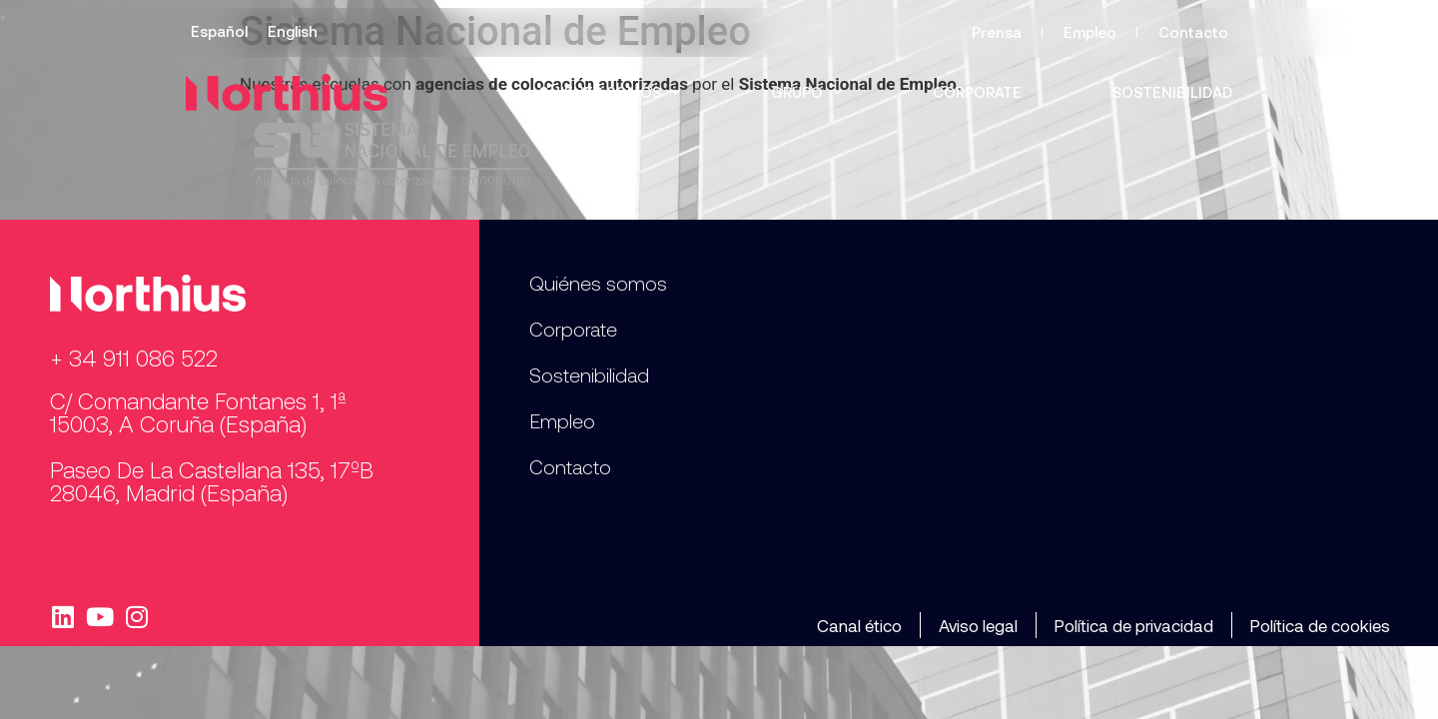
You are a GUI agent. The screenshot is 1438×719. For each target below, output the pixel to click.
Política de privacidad (1134, 625)
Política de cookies (1320, 625)
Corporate (977, 92)
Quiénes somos (609, 92)
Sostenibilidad (1172, 92)
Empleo (1090, 32)
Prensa (997, 32)
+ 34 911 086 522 (134, 357)
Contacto (1193, 32)
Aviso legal (978, 625)
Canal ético (859, 625)
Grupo (806, 92)
